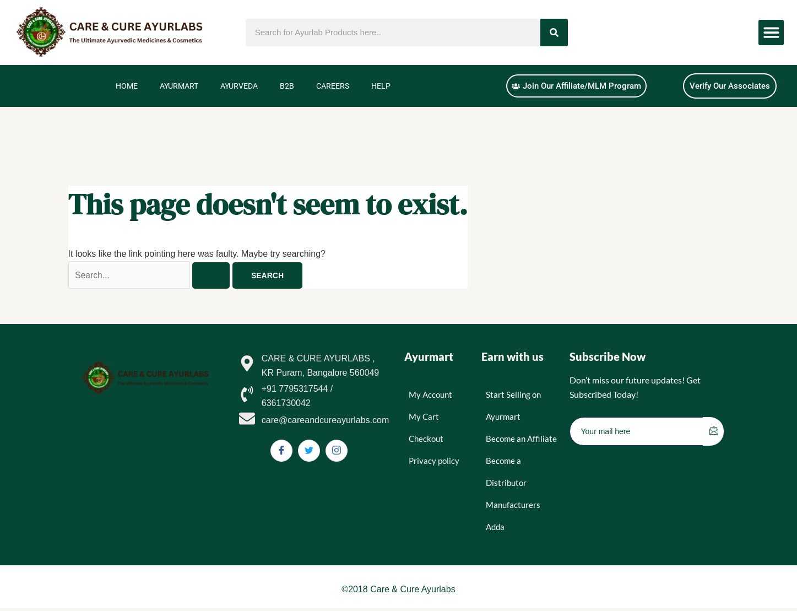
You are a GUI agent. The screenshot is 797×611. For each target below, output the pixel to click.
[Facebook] (281, 451)
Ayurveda (239, 86)
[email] (637, 432)
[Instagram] (337, 451)
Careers (332, 86)
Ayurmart (179, 86)
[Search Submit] (213, 275)
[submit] (713, 432)
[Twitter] (309, 451)
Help (381, 86)
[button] (771, 33)
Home (127, 86)
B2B (287, 86)
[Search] (554, 32)
